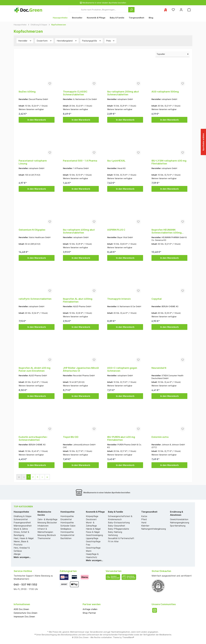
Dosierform (44, 40)
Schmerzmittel (21, 519)
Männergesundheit (23, 525)
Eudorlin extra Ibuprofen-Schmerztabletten (33, 438)
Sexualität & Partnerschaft (121, 538)
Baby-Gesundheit (116, 525)
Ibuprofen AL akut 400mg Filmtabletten (77, 300)
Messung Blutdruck (46, 535)
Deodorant (91, 519)
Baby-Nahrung (115, 532)
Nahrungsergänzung (179, 522)
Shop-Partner (89, 613)
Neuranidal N (158, 368)
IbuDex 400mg (27, 91)
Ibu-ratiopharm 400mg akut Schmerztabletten (79, 231)
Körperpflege (92, 516)
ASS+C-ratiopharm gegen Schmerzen (122, 369)
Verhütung (113, 535)
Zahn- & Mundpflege (47, 519)
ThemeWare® (128, 637)
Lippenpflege (92, 538)
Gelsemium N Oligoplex (32, 229)
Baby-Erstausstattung (119, 522)
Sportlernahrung (177, 525)
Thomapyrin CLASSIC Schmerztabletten (75, 93)
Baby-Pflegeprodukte (118, 529)
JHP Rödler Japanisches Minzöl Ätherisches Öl (81, 369)
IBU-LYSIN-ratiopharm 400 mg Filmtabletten (168, 162)
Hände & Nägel (93, 529)
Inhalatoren (42, 525)
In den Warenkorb (36, 119)
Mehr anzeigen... (22, 557)
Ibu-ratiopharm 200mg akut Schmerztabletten (123, 93)
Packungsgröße (91, 40)
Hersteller (25, 40)
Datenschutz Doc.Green (25, 613)
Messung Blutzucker (47, 522)
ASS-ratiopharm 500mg (165, 91)
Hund (143, 522)
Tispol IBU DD (70, 437)
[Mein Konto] (181, 9)
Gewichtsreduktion (179, 519)
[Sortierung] (172, 54)
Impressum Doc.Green (24, 616)
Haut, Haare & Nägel (24, 538)
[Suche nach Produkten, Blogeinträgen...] (98, 9)
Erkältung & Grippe (22, 516)
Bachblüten (65, 538)
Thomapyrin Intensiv (119, 298)
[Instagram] (155, 610)
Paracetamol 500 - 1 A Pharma (80, 160)
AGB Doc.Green (21, 609)
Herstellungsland (67, 40)
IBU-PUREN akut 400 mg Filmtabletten (121, 438)
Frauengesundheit (22, 522)
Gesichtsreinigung (94, 535)
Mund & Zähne (21, 529)
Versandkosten (96, 632)
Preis (110, 40)
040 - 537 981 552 (25, 584)
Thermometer (44, 538)
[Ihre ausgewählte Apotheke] (165, 9)
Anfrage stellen (90, 609)
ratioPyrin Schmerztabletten (35, 298)
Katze (144, 516)
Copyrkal (156, 298)
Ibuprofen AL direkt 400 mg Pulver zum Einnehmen (34, 369)
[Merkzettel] (173, 9)
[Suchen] (131, 9)
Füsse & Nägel (93, 532)
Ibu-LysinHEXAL (116, 160)
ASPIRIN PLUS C (116, 229)
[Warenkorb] (189, 9)
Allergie (17, 554)
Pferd (144, 519)
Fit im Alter (113, 541)
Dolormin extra (159, 437)
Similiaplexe (65, 529)
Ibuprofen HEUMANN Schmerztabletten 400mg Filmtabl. (166, 231)
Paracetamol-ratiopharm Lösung (33, 162)
